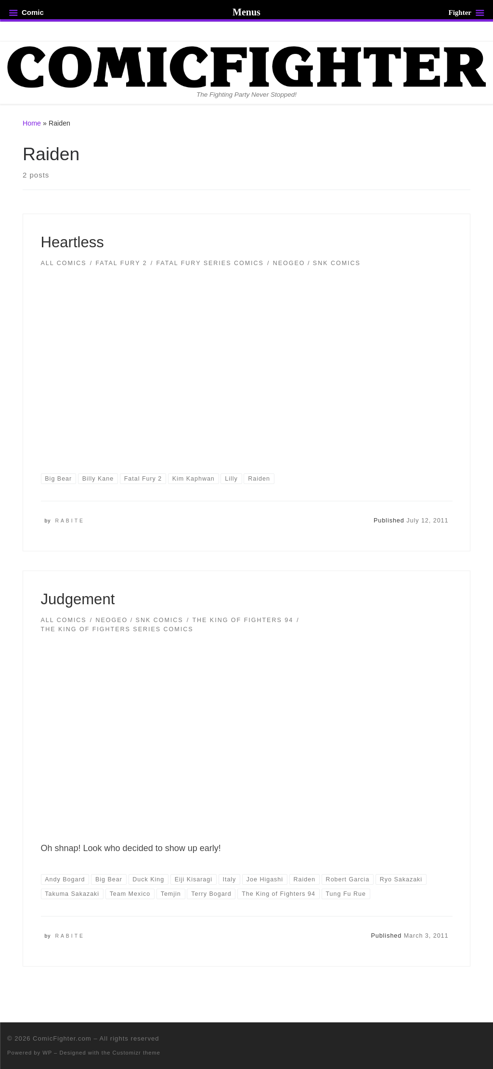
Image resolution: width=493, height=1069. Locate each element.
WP (47, 1053)
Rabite (70, 520)
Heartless (72, 242)
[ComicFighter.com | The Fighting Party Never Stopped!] (246, 66)
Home (32, 123)
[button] (246, 363)
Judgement (78, 599)
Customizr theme (137, 1053)
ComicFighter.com (62, 1038)
